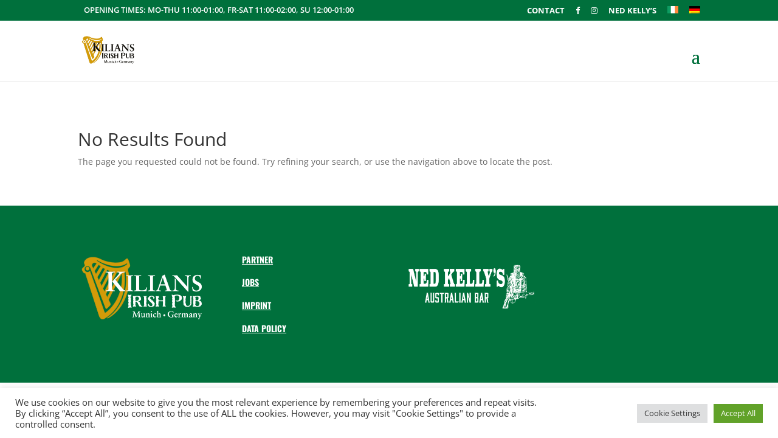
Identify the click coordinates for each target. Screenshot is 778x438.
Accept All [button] (738, 413)
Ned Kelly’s (632, 11)
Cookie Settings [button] (672, 413)
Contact (546, 11)
